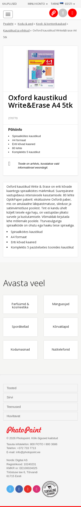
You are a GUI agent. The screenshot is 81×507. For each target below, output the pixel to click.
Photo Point (26, 430)
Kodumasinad (20, 349)
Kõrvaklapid (61, 327)
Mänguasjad (60, 304)
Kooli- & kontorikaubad (51, 24)
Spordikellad (20, 327)
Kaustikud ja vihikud (16, 30)
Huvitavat (14, 416)
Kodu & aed (25, 24)
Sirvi (10, 397)
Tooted (12, 388)
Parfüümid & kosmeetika (20, 305)
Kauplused (9, 4)
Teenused (14, 407)
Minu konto (38, 4)
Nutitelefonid (61, 349)
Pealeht (8, 24)
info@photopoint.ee (28, 452)
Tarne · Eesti (63, 4)
